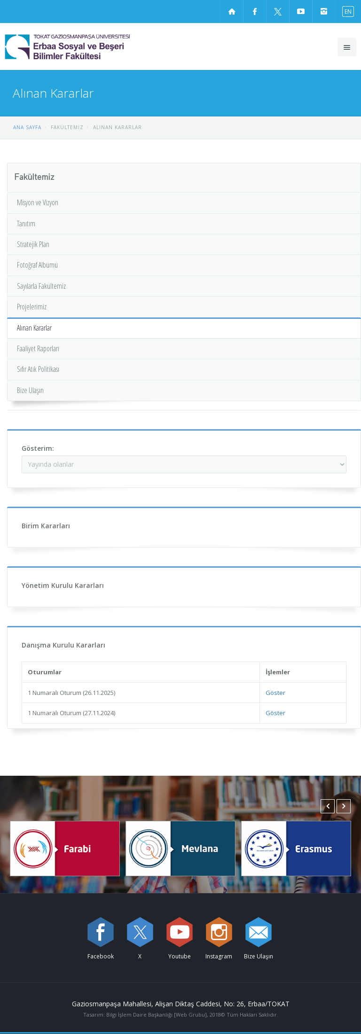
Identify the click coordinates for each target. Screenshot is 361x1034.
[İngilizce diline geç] (346, 11)
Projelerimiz (32, 306)
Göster (275, 692)
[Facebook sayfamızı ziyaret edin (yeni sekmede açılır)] (254, 11)
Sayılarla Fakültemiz (41, 286)
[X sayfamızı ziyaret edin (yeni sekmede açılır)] (278, 11)
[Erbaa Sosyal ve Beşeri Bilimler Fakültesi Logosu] (91, 46)
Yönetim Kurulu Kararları (63, 585)
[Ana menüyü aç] (346, 47)
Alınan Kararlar (34, 328)
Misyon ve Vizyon (37, 202)
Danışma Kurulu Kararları (63, 644)
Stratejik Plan (33, 244)
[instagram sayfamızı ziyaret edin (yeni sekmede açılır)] (324, 11)
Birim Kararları (46, 525)
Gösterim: (38, 448)
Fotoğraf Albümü (37, 265)
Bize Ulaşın (30, 390)
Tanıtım (26, 223)
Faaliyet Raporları (38, 348)
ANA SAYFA (27, 127)
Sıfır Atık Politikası (38, 369)
